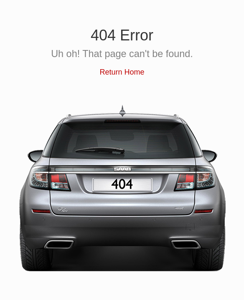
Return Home (121, 72)
